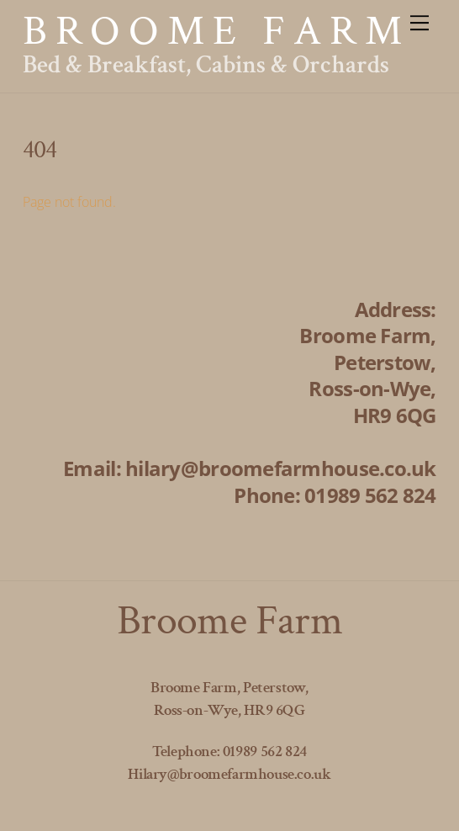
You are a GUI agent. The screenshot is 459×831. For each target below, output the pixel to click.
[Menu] (419, 23)
